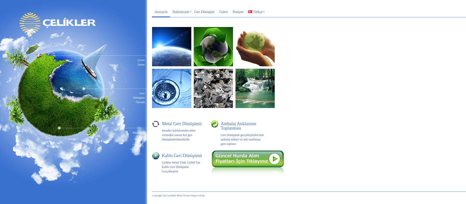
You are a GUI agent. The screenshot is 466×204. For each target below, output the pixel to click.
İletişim (238, 12)
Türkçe (255, 12)
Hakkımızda (181, 12)
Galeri (223, 12)
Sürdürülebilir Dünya (138, 135)
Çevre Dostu (141, 62)
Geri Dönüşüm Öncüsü (139, 98)
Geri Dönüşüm (204, 12)
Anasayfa (161, 12)
